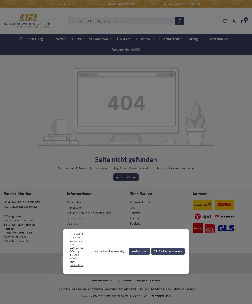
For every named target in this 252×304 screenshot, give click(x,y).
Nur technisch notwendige (109, 251)
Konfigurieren (139, 251)
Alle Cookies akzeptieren (168, 251)
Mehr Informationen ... (76, 265)
